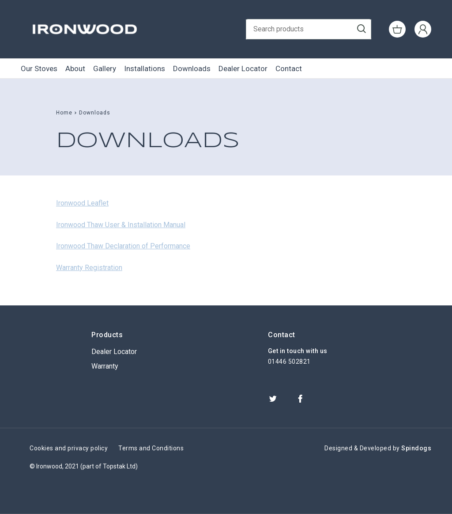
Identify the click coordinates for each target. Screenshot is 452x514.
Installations (144, 68)
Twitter (272, 398)
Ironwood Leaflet (82, 203)
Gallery (104, 68)
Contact (288, 68)
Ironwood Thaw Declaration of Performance (123, 246)
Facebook (300, 398)
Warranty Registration (89, 267)
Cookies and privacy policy (69, 448)
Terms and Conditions (151, 448)
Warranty (104, 366)
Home (64, 113)
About (75, 68)
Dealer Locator (242, 68)
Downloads (192, 68)
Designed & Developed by (377, 448)
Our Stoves (39, 68)
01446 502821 (289, 361)
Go (361, 29)
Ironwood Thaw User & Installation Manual (120, 225)
